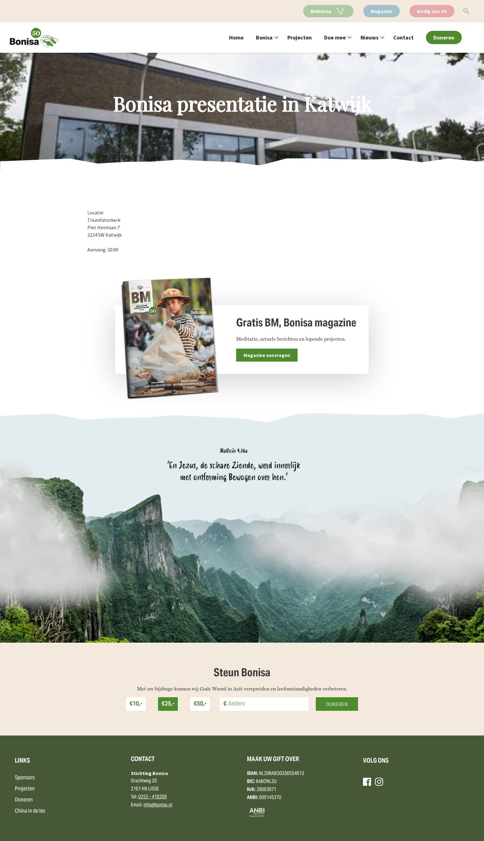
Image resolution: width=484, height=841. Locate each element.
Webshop (321, 11)
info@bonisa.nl (158, 805)
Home (236, 37)
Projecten (299, 37)
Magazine (381, 11)
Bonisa (264, 37)
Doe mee (335, 37)
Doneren (443, 37)
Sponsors (25, 778)
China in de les (30, 811)
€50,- (200, 704)
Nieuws (369, 37)
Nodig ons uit (432, 11)
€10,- (136, 704)
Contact (403, 37)
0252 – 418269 (152, 797)
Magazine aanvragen (267, 355)
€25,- (168, 704)
